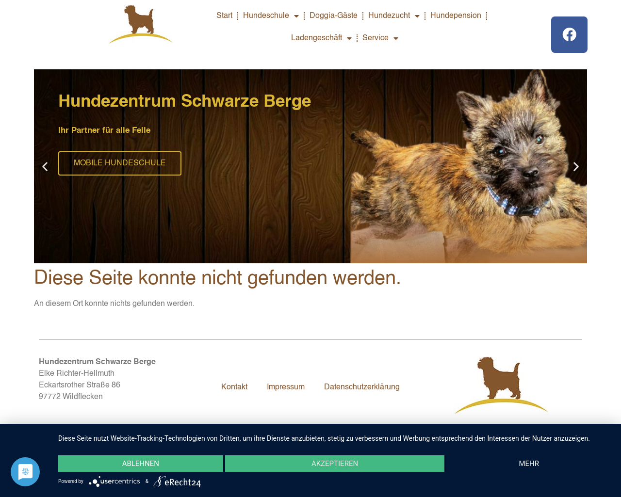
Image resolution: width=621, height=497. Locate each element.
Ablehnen (140, 463)
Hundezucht (394, 16)
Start (224, 16)
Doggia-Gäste (334, 16)
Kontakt (234, 387)
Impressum (286, 387)
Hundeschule (271, 16)
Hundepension (455, 16)
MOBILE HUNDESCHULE (120, 163)
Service (380, 38)
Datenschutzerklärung (362, 387)
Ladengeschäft (321, 38)
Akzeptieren (334, 463)
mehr (529, 463)
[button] (45, 166)
